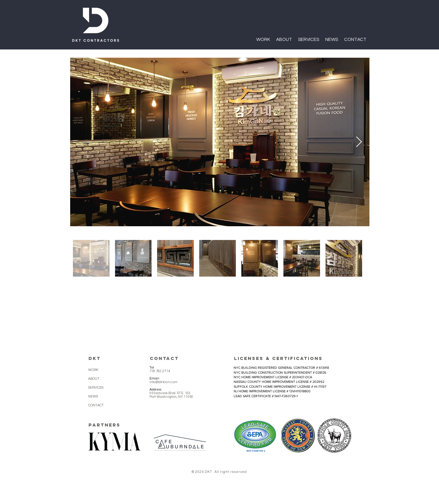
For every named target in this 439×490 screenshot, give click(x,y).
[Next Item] (359, 141)
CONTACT (96, 405)
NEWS (93, 396)
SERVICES (95, 387)
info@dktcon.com (163, 382)
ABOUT (93, 378)
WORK (93, 370)
